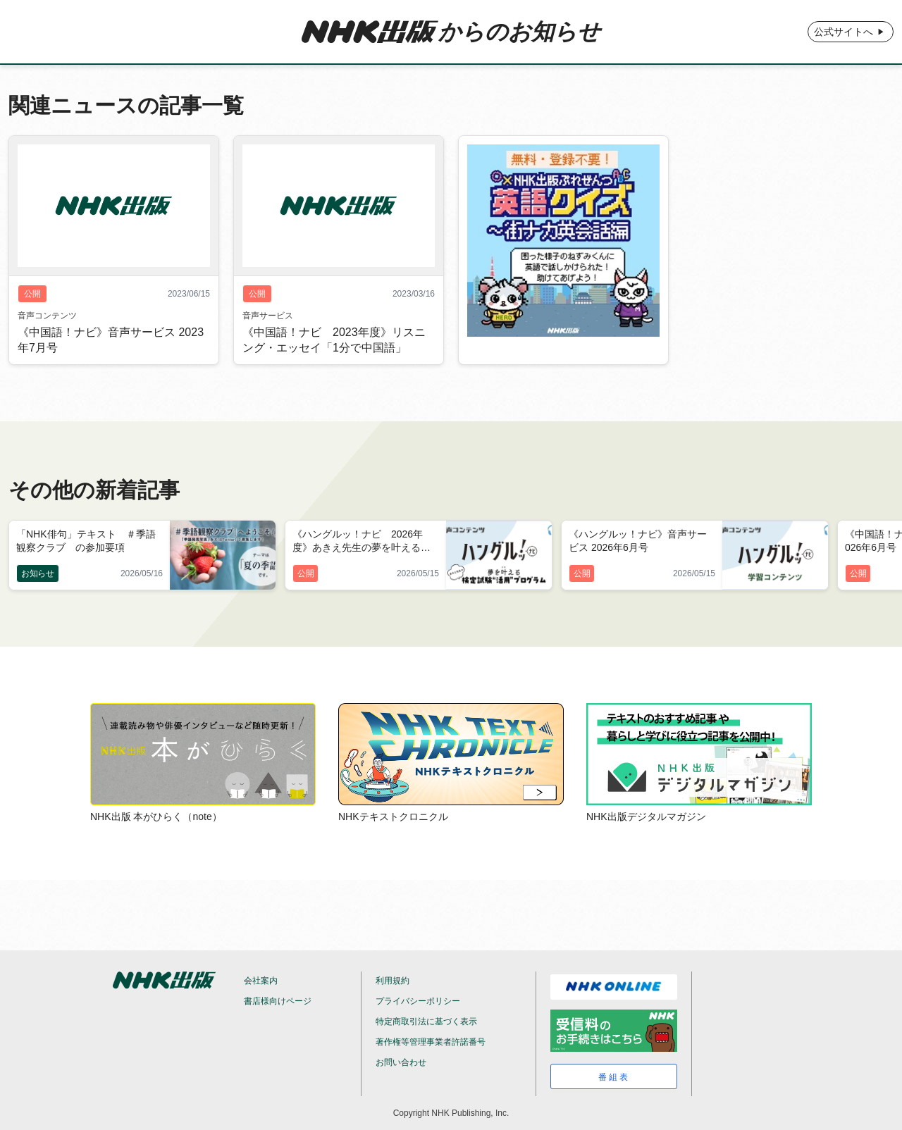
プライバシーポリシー (418, 1001)
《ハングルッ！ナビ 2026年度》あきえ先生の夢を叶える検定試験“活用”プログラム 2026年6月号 (365, 541)
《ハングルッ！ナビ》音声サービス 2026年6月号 (638, 540)
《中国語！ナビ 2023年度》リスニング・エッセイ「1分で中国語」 (334, 340)
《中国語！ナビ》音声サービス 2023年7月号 (111, 340)
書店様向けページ (277, 1001)
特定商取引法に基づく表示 (426, 1021)
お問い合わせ (401, 1062)
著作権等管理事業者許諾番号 (431, 1042)
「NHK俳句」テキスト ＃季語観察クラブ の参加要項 (86, 540)
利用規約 (392, 981)
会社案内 (261, 981)
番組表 (614, 1077)
